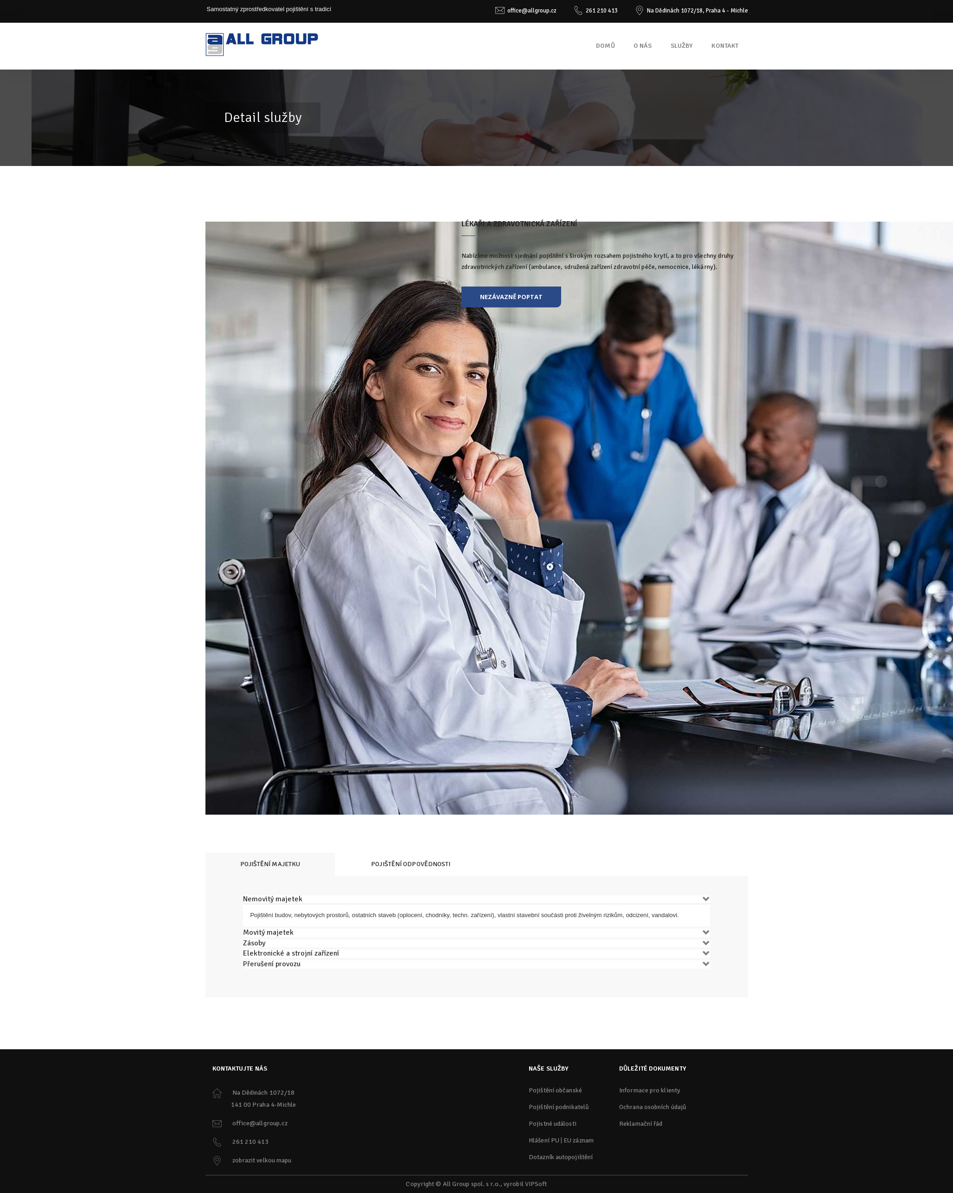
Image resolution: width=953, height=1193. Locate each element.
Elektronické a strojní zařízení (291, 953)
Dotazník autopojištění (561, 1157)
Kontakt (724, 46)
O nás (642, 46)
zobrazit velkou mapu (262, 1160)
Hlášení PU (544, 1140)
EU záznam (578, 1140)
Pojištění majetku (270, 864)
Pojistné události (552, 1124)
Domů (605, 46)
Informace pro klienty (649, 1090)
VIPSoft (536, 1184)
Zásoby (254, 943)
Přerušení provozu (272, 964)
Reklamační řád (640, 1124)
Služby (682, 46)
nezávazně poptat (511, 297)
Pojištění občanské (555, 1090)
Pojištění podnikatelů (559, 1107)
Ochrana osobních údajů (652, 1107)
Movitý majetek (268, 932)
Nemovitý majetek (272, 899)
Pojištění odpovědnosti (410, 864)
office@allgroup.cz (531, 10)
